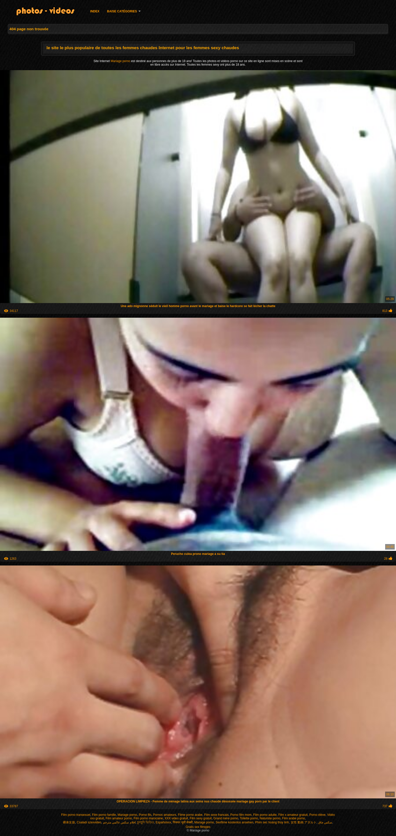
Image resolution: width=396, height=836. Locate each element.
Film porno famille (104, 815)
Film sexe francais (216, 815)
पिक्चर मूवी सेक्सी (183, 822)
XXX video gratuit (176, 818)
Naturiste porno (270, 818)
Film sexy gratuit (201, 818)
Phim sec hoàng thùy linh (272, 822)
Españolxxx (163, 822)
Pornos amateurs (164, 815)
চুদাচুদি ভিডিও (145, 822)
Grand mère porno (225, 818)
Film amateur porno (119, 818)
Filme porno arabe (190, 815)
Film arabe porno (293, 818)
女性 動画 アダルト (304, 822)
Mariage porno (121, 61)
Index (95, 11)
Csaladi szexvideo (89, 822)
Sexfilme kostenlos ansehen (234, 822)
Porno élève (317, 815)
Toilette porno (249, 818)
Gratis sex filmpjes (198, 827)
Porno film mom (241, 815)
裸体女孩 (69, 822)
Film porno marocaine (148, 818)
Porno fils (145, 815)
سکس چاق (325, 822)
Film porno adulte (265, 815)
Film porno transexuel (75, 815)
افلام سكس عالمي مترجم (119, 822)
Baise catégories (122, 11)
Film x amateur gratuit (293, 815)
